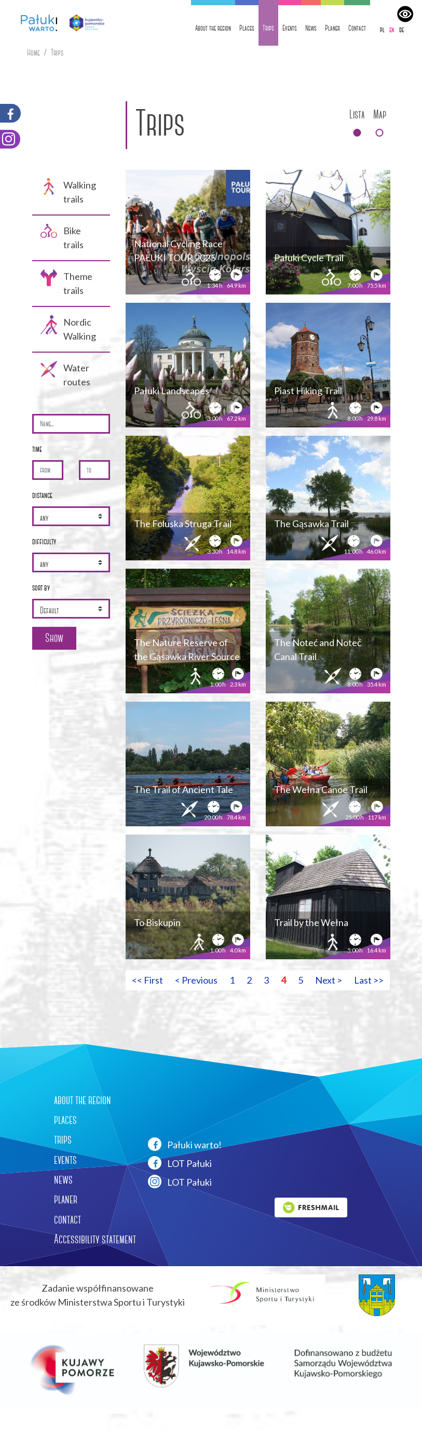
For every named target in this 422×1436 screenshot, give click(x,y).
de (401, 29)
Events (289, 28)
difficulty (44, 541)
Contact (357, 28)
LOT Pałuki (180, 1163)
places (65, 1119)
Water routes (65, 374)
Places (246, 28)
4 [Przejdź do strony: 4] (283, 980)
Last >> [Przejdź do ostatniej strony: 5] (369, 980)
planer (65, 1199)
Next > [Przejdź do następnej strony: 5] (328, 980)
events (65, 1159)
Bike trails (62, 237)
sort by (41, 588)
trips (63, 1139)
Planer (332, 28)
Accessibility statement (95, 1239)
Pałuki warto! (185, 1144)
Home (33, 53)
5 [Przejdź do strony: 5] (300, 980)
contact (67, 1219)
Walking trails (68, 191)
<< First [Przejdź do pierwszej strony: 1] (147, 980)
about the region (82, 1100)
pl (382, 29)
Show (54, 638)
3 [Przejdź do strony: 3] (266, 980)
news (63, 1179)
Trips (268, 28)
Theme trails (66, 283)
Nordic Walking (68, 328)
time (37, 449)
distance (42, 495)
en (391, 29)
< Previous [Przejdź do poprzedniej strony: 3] (196, 980)
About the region (213, 28)
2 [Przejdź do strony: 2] (249, 980)
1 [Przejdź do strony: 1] (232, 980)
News (311, 28)
